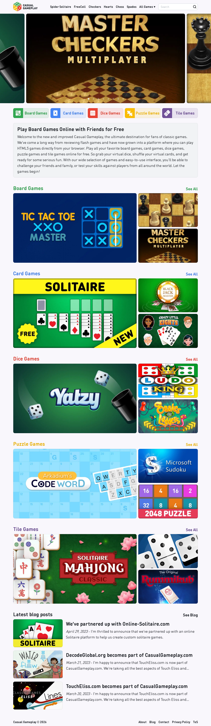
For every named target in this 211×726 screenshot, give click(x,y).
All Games (146, 6)
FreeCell (80, 6)
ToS (195, 722)
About (142, 722)
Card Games (66, 113)
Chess (120, 6)
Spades (131, 6)
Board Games (30, 113)
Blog (152, 722)
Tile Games (178, 113)
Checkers (95, 6)
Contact (163, 722)
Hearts (108, 6)
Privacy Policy (181, 722)
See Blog (190, 615)
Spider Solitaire (60, 6)
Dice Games (104, 113)
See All (192, 189)
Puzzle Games (142, 113)
